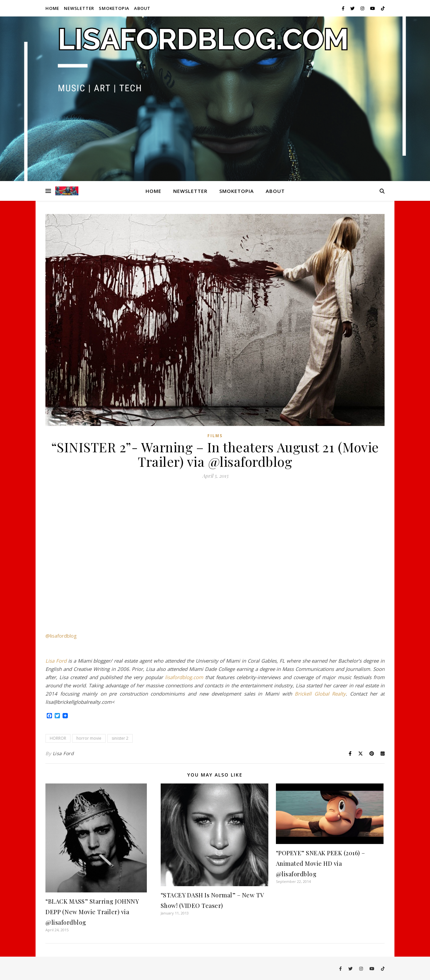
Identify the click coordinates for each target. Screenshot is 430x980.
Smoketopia (114, 8)
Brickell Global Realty (320, 693)
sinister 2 (120, 738)
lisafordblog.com (184, 677)
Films (215, 435)
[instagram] (363, 8)
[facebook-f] (343, 8)
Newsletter (79, 8)
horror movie (88, 738)
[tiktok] (383, 8)
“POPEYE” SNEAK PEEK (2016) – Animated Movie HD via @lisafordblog (320, 863)
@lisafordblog (61, 635)
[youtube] (373, 8)
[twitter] (353, 8)
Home (52, 8)
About (142, 8)
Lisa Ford (56, 660)
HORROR (58, 738)
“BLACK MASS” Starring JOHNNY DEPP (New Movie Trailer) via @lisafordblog (92, 911)
